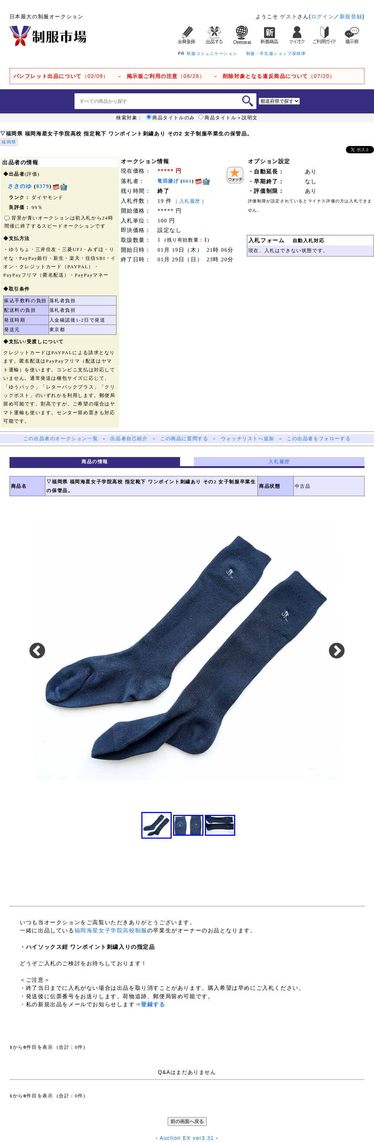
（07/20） (279, 76)
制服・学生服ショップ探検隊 (276, 53)
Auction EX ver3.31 (187, 1138)
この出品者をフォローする (319, 438)
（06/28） (166, 76)
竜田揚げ (168, 181)
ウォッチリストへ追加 (247, 438)
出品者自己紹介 (129, 438)
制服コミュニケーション (212, 53)
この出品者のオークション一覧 (60, 438)
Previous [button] (37, 651)
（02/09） (61, 76)
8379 (42, 186)
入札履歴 (190, 201)
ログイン (322, 16)
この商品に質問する (184, 438)
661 (187, 181)
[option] (186, 651)
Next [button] (337, 651)
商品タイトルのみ (170, 117)
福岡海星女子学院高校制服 (111, 930)
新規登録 (351, 16)
